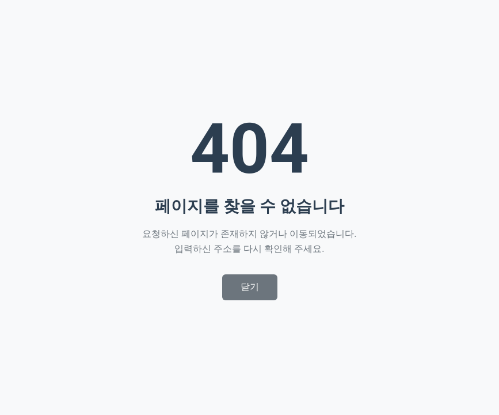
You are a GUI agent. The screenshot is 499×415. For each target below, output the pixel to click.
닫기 (250, 287)
